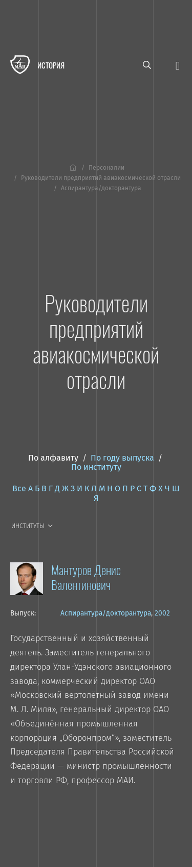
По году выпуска (122, 458)
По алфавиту (53, 458)
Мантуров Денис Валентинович (86, 577)
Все (19, 488)
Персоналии (106, 167)
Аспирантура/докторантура (105, 613)
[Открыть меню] (178, 65)
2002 (162, 613)
